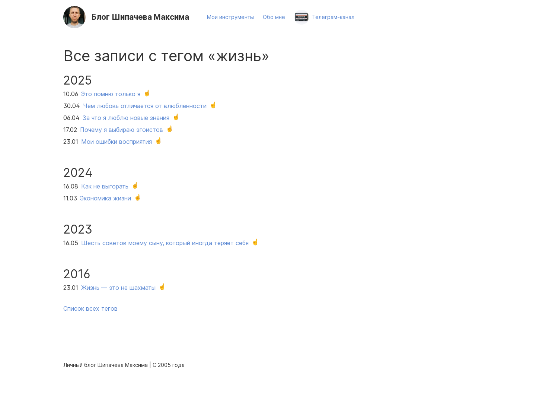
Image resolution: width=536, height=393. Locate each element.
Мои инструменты (230, 17)
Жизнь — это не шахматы (118, 287)
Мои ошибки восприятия (116, 141)
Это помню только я (110, 94)
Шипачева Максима (140, 17)
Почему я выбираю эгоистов (121, 129)
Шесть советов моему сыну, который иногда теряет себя (165, 243)
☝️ (147, 92)
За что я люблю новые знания (126, 117)
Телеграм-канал (333, 17)
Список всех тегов (90, 308)
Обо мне (274, 17)
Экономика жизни (105, 198)
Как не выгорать (104, 186)
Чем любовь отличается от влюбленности (145, 106)
